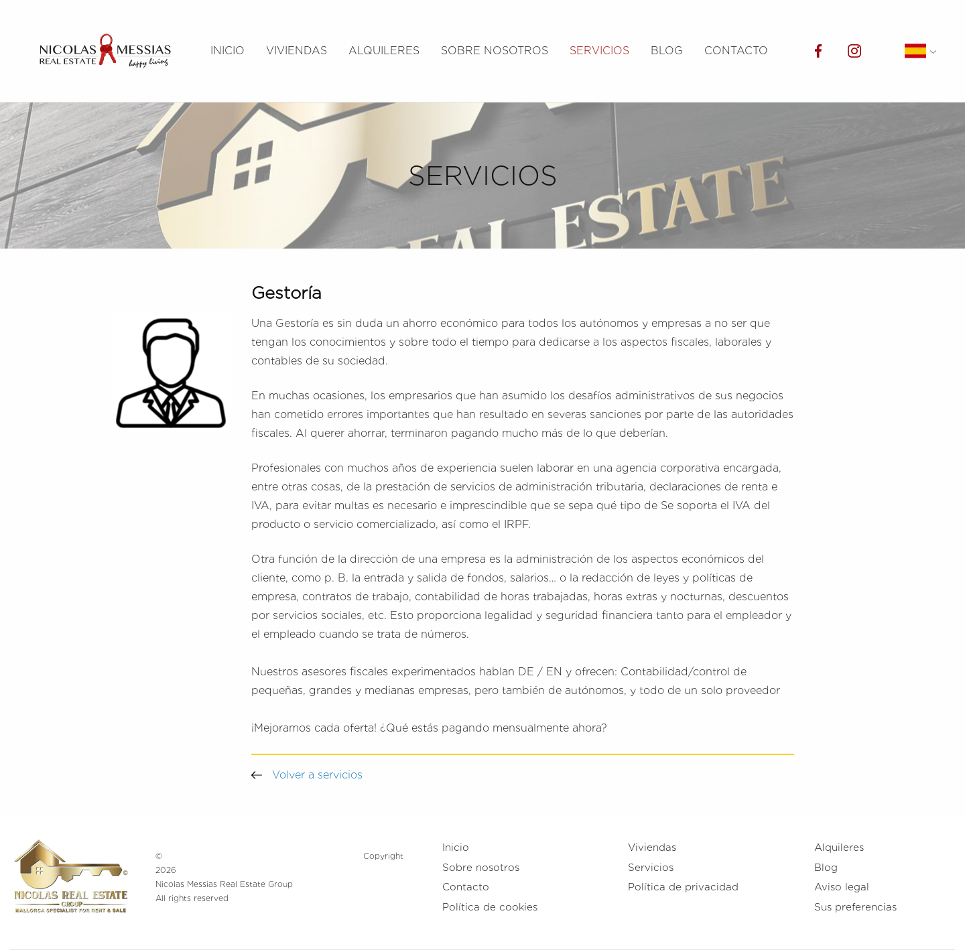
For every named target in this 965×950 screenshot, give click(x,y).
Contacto (736, 50)
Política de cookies (489, 907)
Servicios (599, 50)
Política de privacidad (683, 887)
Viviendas (296, 50)
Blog (667, 50)
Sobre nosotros (494, 50)
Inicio (227, 50)
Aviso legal (841, 887)
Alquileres (384, 50)
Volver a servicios (307, 774)
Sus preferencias (855, 907)
